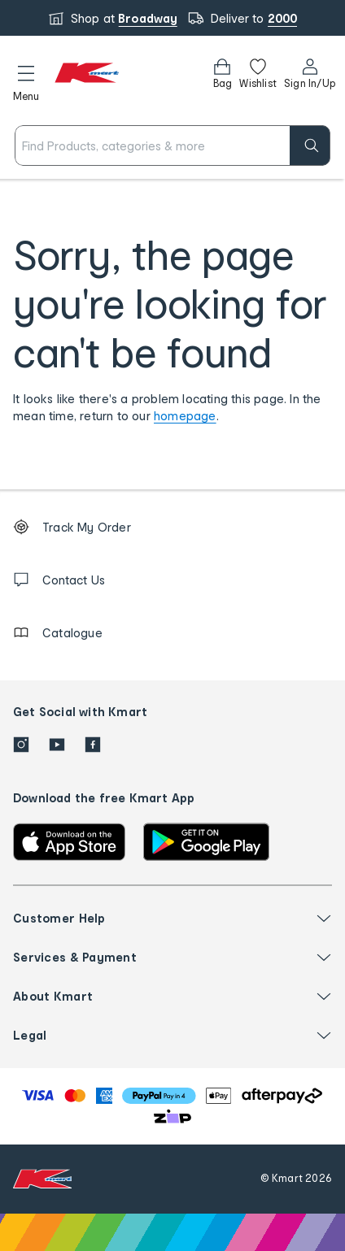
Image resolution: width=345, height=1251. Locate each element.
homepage (185, 416)
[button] (26, 80)
